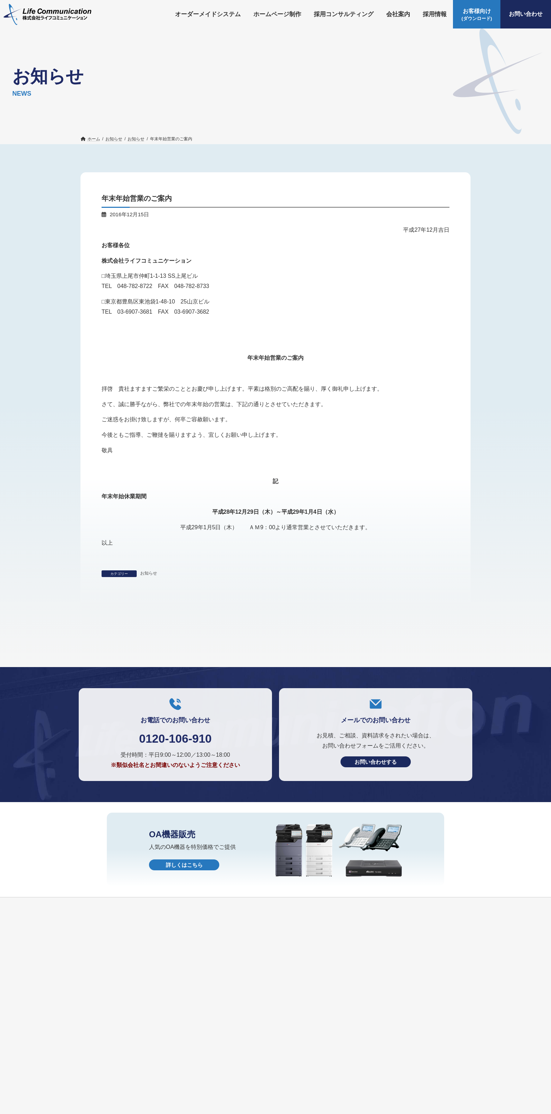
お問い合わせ (100, 1108)
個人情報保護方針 (188, 1108)
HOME (228, 1108)
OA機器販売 (141, 1108)
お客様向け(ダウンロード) (399, 1096)
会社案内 (281, 1096)
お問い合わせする (376, 841)
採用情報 (314, 1096)
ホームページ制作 (175, 1096)
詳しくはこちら (184, 944)
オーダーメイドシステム (113, 1096)
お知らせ (148, 573)
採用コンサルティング (233, 1096)
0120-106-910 (175, 817)
